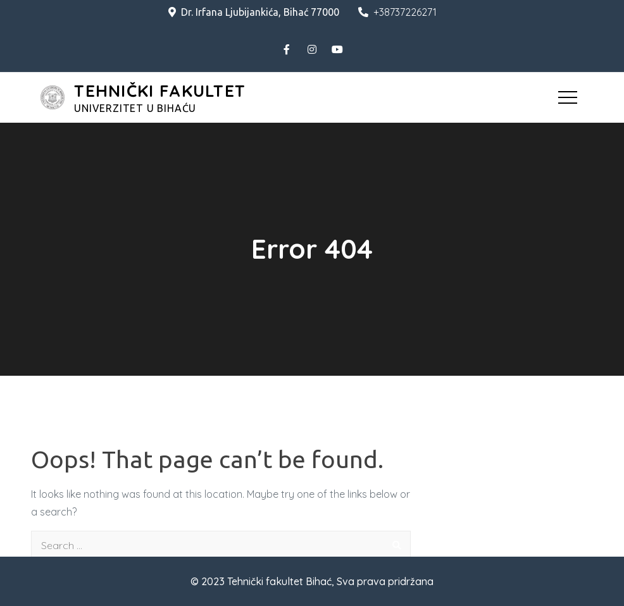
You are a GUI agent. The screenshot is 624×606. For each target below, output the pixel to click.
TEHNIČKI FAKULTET (160, 90)
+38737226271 (397, 12)
